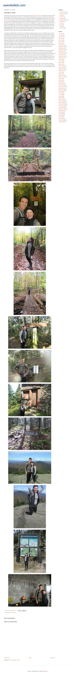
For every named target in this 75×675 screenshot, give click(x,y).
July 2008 (61, 112)
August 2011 (61, 70)
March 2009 (61, 99)
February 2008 (62, 120)
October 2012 (62, 54)
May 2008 (61, 115)
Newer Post (6, 657)
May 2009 (61, 96)
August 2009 (61, 91)
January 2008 (62, 121)
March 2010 (61, 83)
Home (30, 657)
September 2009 (62, 89)
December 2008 (62, 104)
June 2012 (61, 61)
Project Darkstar (63, 20)
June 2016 (61, 40)
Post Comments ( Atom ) (15, 660)
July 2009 (61, 93)
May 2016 (61, 41)
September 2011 (62, 69)
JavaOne (62, 16)
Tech (61, 26)
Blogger (45, 671)
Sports (61, 24)
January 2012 (62, 67)
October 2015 (62, 45)
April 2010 (61, 81)
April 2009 (61, 97)
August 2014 (61, 51)
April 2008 (61, 117)
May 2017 (61, 38)
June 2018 (61, 35)
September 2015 (62, 46)
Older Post (52, 657)
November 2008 (62, 105)
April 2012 (61, 64)
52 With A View (63, 13)
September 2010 (62, 77)
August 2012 (61, 57)
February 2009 (62, 101)
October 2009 (62, 88)
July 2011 (61, 72)
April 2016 (61, 43)
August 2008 (61, 110)
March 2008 (61, 118)
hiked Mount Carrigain (36, 15)
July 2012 (61, 59)
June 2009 (61, 94)
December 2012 (62, 53)
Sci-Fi (61, 23)
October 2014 (62, 48)
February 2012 (62, 65)
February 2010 (62, 85)
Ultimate (61, 28)
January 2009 (62, 102)
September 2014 (62, 49)
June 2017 (61, 37)
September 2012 (62, 56)
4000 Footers (10, 612)
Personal (62, 18)
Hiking (14, 612)
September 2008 (62, 109)
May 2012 (61, 62)
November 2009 (62, 86)
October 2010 (62, 75)
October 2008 (62, 107)
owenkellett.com (14, 5)
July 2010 (61, 78)
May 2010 (61, 80)
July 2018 (61, 33)
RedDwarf (62, 21)
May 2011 (61, 73)
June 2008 (61, 113)
